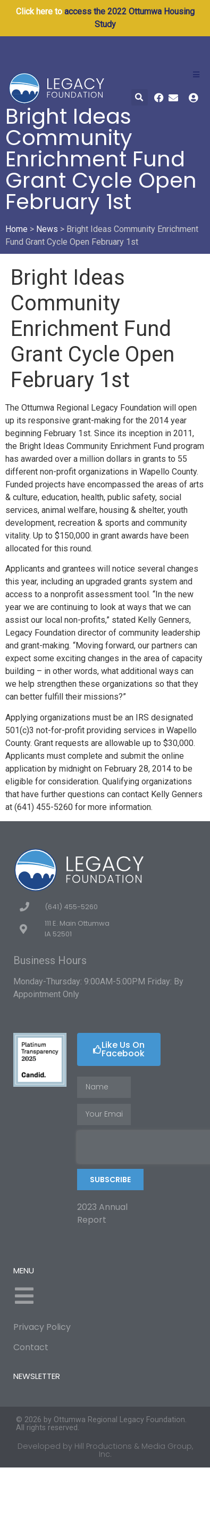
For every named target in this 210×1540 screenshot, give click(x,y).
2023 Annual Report (102, 1213)
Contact (30, 1347)
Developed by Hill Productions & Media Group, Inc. (105, 1450)
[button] (139, 97)
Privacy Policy (42, 1327)
